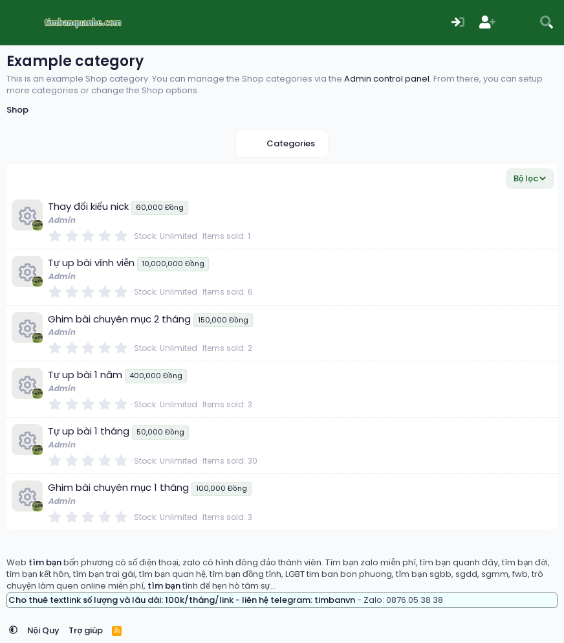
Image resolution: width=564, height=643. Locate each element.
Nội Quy (43, 630)
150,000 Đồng (223, 320)
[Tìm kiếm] (546, 23)
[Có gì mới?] (517, 23)
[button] (13, 630)
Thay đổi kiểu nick (88, 206)
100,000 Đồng (221, 488)
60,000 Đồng (160, 207)
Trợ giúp (86, 630)
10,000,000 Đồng (173, 263)
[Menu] (18, 22)
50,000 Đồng (160, 432)
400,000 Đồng (155, 375)
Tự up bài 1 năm (85, 374)
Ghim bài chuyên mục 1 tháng (118, 487)
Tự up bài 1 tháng (88, 431)
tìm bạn (44, 562)
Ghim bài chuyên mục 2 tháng (119, 319)
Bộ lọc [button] (526, 178)
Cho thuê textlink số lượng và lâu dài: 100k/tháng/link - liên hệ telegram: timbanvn (181, 600)
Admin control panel (386, 79)
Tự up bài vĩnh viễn (91, 262)
